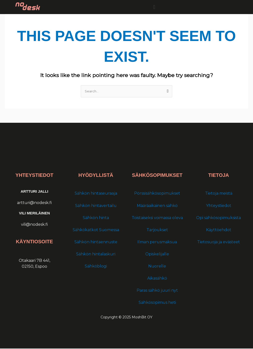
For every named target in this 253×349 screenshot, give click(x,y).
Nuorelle (157, 266)
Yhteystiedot (218, 206)
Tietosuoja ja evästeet (218, 242)
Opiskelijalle (157, 254)
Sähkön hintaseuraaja (96, 193)
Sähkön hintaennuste (95, 242)
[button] (154, 7)
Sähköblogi (96, 266)
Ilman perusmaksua (157, 242)
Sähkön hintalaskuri (95, 254)
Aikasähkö (157, 278)
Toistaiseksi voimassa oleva (157, 218)
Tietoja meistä (218, 193)
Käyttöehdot (218, 230)
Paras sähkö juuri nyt (157, 290)
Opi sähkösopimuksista (218, 218)
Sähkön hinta (96, 218)
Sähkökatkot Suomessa (96, 230)
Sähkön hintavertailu (96, 206)
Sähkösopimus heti (157, 303)
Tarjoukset (157, 230)
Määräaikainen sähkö (157, 206)
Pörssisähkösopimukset (157, 193)
